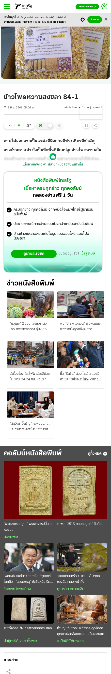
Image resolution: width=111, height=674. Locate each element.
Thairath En (87, 6)
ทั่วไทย (85, 107)
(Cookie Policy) (56, 22)
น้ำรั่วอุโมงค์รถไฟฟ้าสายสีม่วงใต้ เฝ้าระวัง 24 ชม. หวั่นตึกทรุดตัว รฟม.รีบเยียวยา (30, 377)
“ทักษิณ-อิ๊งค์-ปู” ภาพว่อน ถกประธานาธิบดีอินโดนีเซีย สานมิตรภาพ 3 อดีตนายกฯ (29, 427)
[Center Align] (106, 19)
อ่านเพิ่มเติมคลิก (22, 22)
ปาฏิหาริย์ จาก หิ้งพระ (20, 641)
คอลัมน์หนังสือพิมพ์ (33, 453)
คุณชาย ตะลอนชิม (70, 589)
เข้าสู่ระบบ (87, 253)
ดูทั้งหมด (97, 453)
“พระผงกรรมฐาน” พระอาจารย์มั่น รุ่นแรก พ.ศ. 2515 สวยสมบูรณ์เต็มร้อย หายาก (53, 527)
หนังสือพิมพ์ (70, 107)
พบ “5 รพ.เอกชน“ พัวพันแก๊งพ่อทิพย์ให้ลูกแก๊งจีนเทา (80, 326)
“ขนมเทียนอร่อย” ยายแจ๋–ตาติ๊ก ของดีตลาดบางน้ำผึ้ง (78, 579)
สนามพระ (11, 537)
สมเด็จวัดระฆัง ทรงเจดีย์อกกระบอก (28, 628)
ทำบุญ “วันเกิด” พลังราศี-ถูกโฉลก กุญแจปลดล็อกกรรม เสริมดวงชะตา (81, 631)
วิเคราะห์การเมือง (17, 589)
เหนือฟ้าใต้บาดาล (70, 641)
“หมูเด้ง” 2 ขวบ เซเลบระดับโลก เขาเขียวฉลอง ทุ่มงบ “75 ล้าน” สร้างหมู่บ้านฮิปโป (30, 327)
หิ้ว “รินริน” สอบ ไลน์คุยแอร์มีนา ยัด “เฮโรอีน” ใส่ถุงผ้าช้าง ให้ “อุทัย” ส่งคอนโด (79, 377)
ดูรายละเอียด (34, 254)
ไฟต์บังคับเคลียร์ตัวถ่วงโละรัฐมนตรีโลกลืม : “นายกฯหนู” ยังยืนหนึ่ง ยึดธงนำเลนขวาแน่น (29, 579)
